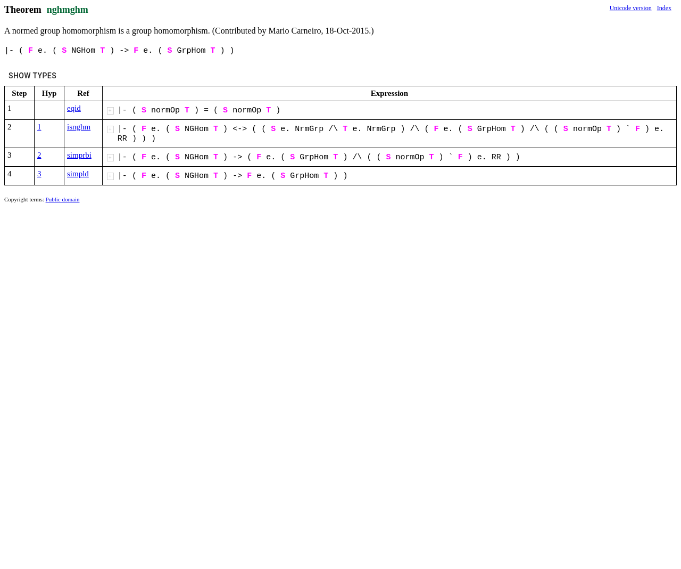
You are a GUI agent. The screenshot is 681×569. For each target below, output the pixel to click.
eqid (74, 108)
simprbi (79, 155)
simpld (78, 173)
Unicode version (631, 8)
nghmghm (67, 9)
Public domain (63, 199)
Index (664, 8)
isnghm (78, 127)
